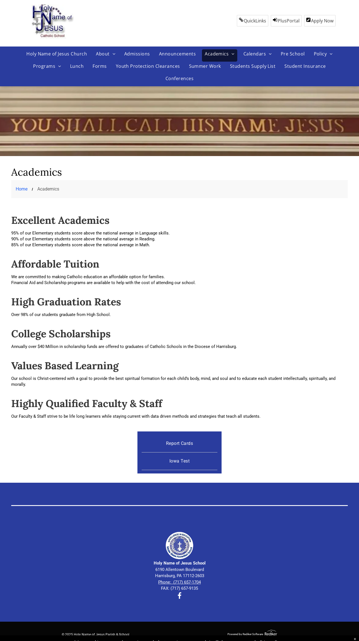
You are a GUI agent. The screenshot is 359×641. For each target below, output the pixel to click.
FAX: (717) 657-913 (178, 588)
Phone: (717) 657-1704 (179, 582)
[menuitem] (56, 55)
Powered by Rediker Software (245, 634)
